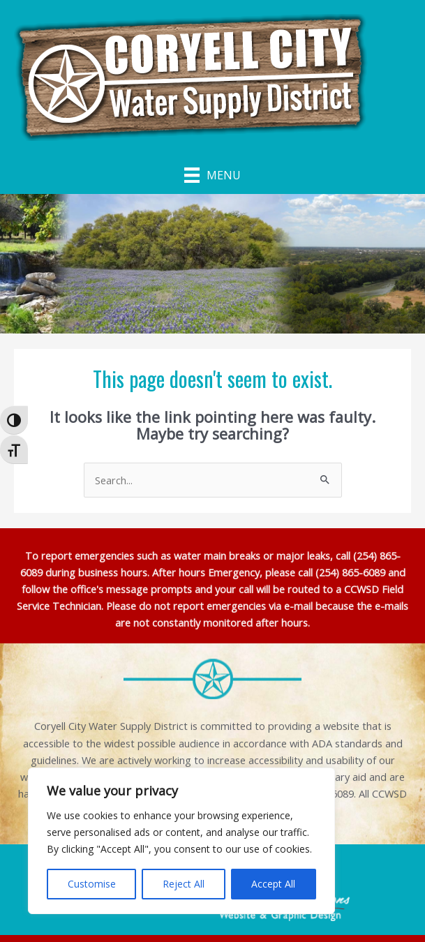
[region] (181, 841)
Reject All (183, 883)
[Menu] (212, 174)
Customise (92, 883)
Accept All (273, 883)
